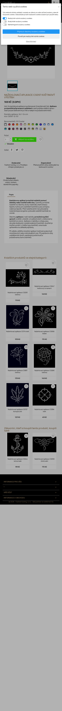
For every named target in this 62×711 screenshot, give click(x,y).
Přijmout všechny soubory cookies (31, 31)
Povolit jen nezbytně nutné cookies (31, 36)
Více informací (31, 41)
